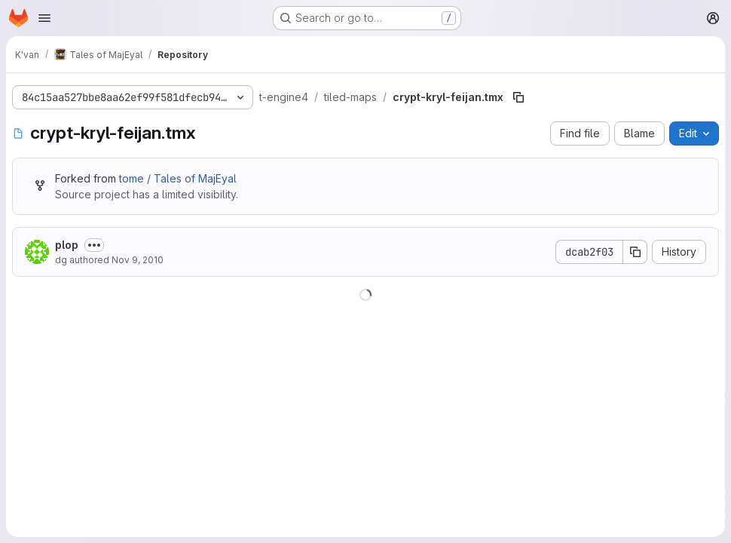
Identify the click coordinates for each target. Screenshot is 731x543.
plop (66, 244)
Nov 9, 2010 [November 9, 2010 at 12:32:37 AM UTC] (138, 259)
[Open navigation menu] (44, 18)
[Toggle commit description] (94, 245)
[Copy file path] (518, 97)
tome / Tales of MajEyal (178, 178)
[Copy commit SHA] (635, 252)
